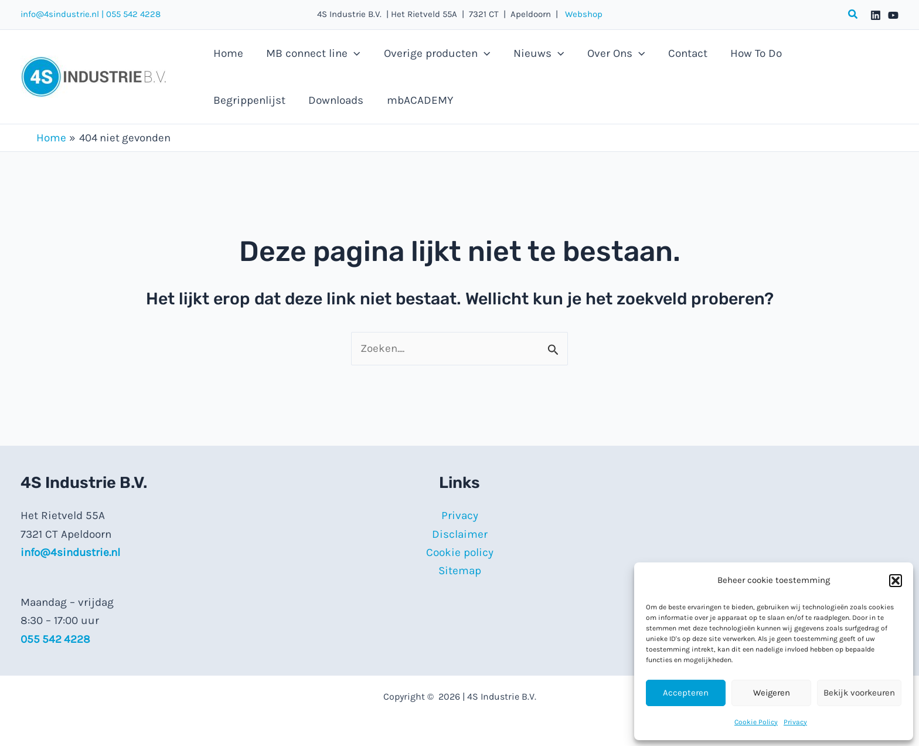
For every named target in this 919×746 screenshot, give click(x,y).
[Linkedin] (875, 15)
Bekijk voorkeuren (859, 692)
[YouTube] (893, 15)
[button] (895, 580)
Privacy (795, 722)
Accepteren (686, 692)
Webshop (580, 14)
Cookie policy (459, 552)
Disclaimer (460, 534)
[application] (352, 53)
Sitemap (459, 571)
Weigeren (771, 692)
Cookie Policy (756, 722)
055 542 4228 (133, 14)
